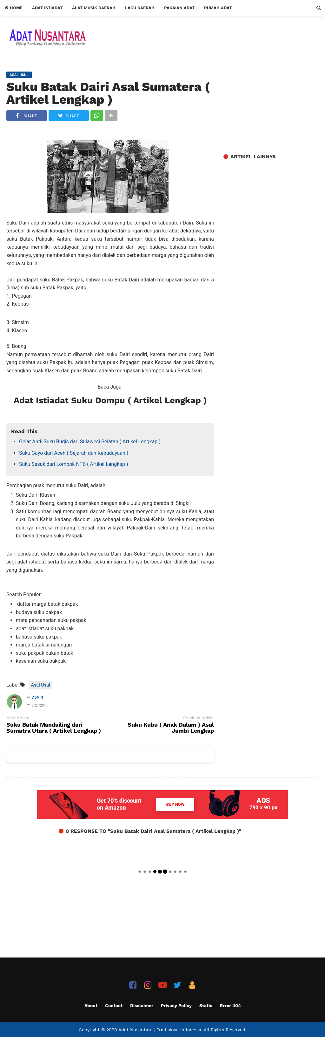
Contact (114, 1005)
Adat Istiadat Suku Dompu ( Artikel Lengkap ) (110, 400)
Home (14, 7)
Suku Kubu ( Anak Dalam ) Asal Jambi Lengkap (171, 728)
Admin (37, 697)
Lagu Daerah (140, 7)
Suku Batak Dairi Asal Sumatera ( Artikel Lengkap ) (108, 93)
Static (205, 1005)
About (90, 1005)
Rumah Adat (218, 7)
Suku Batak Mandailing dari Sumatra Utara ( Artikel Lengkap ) (53, 728)
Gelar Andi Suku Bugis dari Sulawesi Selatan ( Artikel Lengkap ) (90, 442)
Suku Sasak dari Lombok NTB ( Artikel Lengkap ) (73, 464)
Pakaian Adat (179, 7)
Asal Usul (40, 685)
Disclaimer (141, 1005)
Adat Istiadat (47, 7)
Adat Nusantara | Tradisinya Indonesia (159, 1029)
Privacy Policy (176, 1005)
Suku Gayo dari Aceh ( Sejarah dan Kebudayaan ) (73, 453)
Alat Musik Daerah (94, 7)
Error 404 (230, 1005)
